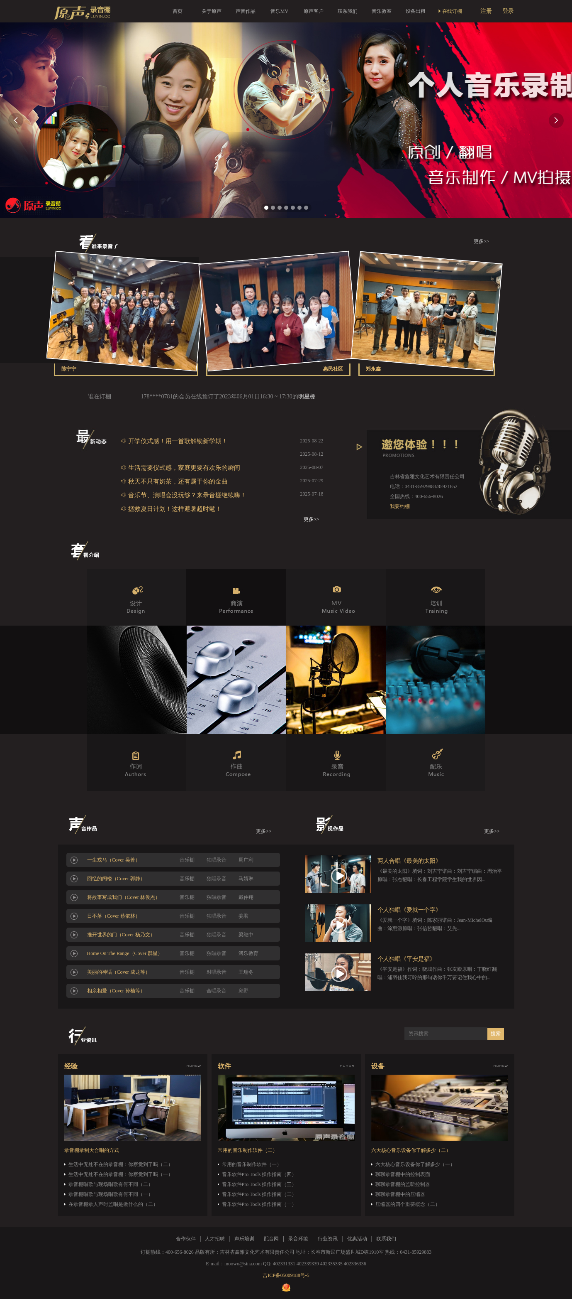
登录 (508, 11)
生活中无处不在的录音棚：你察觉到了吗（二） (120, 1164)
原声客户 (314, 11)
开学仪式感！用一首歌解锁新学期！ (174, 440)
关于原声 (211, 11)
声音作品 (246, 11)
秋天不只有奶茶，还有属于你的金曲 (174, 481)
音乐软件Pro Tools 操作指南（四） (259, 1174)
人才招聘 (215, 1239)
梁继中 (246, 935)
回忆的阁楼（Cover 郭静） (116, 879)
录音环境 (298, 1239)
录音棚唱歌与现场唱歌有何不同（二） (110, 1184)
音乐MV (279, 11)
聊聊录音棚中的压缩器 (400, 1194)
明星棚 (307, 396)
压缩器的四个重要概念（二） (407, 1204)
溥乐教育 (248, 953)
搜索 (496, 1033)
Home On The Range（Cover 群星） (125, 953)
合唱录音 (216, 991)
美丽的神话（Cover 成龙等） (118, 972)
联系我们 (348, 11)
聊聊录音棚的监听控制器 (402, 1184)
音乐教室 (382, 11)
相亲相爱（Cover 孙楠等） (116, 991)
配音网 (271, 1239)
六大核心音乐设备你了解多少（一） (415, 1164)
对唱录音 (216, 972)
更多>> (481, 241)
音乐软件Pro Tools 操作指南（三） (259, 1184)
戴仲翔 (246, 897)
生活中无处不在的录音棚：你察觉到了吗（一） (120, 1174)
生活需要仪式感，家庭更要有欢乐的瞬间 (180, 467)
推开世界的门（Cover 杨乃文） (121, 935)
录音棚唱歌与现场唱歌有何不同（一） (110, 1194)
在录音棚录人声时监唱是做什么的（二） (113, 1204)
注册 (486, 11)
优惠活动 (357, 1239)
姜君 (243, 916)
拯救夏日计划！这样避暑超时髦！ (171, 508)
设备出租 (416, 11)
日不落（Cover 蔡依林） (113, 916)
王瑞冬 (246, 972)
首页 (178, 11)
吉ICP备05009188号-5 (286, 1275)
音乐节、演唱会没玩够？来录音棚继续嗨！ (183, 494)
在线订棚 (449, 11)
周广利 (246, 860)
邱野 (243, 991)
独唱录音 (216, 860)
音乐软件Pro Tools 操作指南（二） (259, 1194)
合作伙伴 (186, 1239)
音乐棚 (187, 860)
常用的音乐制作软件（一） (252, 1164)
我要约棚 (400, 506)
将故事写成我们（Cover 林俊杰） (123, 897)
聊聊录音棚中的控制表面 (402, 1174)
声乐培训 (244, 1239)
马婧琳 (246, 879)
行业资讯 (328, 1239)
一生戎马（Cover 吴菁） (113, 860)
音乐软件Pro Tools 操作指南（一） (259, 1204)
